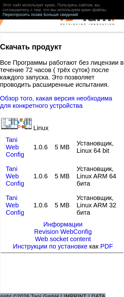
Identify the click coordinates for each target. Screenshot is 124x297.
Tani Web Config (15, 147)
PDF (106, 246)
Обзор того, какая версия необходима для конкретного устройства (56, 102)
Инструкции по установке (51, 246)
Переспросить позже (22, 14)
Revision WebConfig (63, 231)
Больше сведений (61, 14)
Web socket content (63, 238)
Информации (63, 224)
